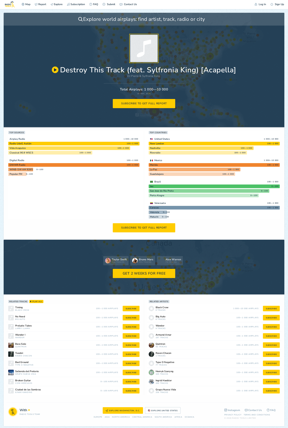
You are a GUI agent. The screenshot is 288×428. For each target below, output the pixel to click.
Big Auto (20, 319)
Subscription (76, 4)
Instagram (232, 410)
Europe (98, 417)
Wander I (20, 335)
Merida (154, 165)
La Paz (153, 169)
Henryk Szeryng (165, 371)
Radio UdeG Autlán (20, 143)
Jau (151, 186)
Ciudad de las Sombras (28, 390)
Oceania (189, 417)
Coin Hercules (23, 383)
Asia (107, 417)
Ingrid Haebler (164, 381)
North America (121, 417)
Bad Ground (22, 362)
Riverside (155, 152)
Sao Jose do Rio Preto (162, 191)
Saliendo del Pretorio (27, 371)
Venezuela (160, 203)
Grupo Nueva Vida (25, 374)
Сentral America (142, 417)
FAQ (93, 4)
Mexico (158, 160)
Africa (178, 417)
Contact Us (128, 4)
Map (26, 4)
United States (162, 139)
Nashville (155, 148)
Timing (19, 308)
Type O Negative (24, 365)
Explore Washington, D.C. (123, 410)
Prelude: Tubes (23, 326)
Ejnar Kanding (23, 392)
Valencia (154, 212)
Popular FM (16, 174)
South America (163, 417)
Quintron (20, 347)
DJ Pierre (133, 76)
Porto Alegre (157, 195)
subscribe (131, 308)
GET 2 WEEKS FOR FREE (144, 273)
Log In (260, 4)
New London (157, 143)
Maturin (154, 216)
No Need (20, 317)
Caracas (154, 207)
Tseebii (19, 353)
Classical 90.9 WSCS (21, 152)
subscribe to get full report (144, 103)
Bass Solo (20, 344)
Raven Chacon (23, 356)
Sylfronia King (151, 76)
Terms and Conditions (257, 415)
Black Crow (22, 310)
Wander (20, 338)
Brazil (157, 181)
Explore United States (163, 410)
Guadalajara (157, 174)
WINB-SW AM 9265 (21, 169)
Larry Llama (22, 329)
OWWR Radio (17, 165)
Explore (57, 4)
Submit (109, 4)
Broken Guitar (23, 381)
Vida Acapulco (18, 148)
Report (40, 4)
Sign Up (277, 4)
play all (36, 301)
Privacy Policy (232, 415)
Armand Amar (164, 335)
